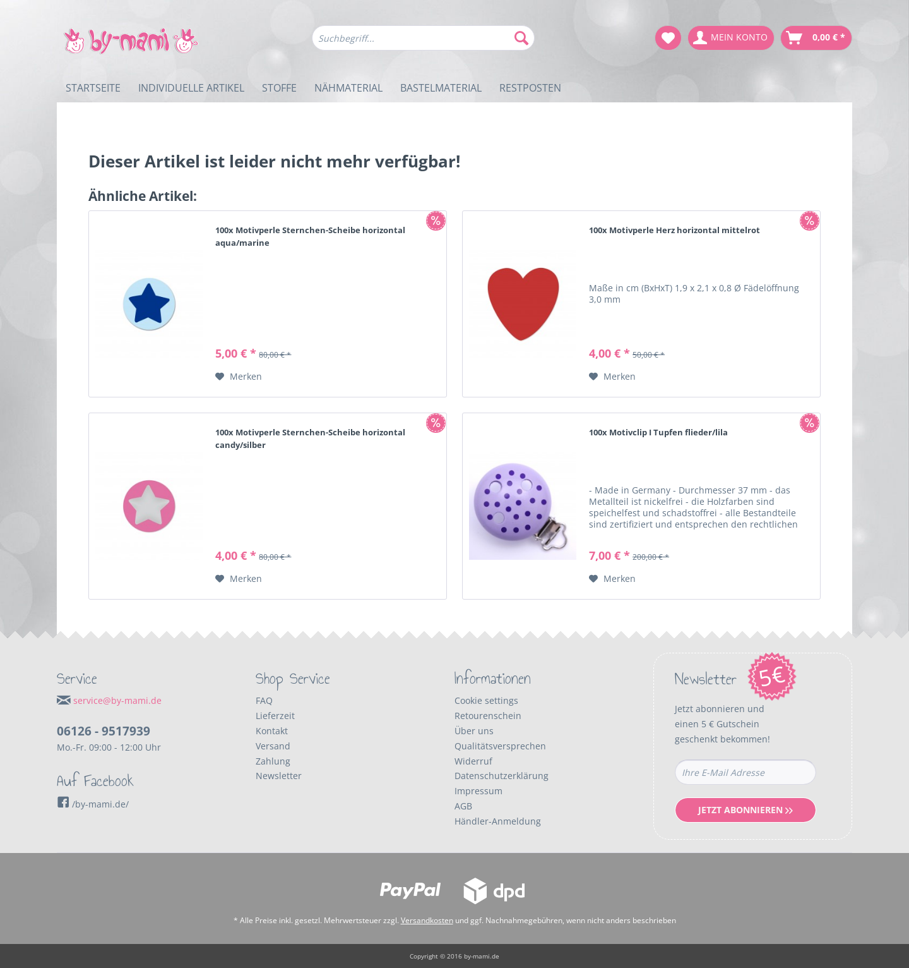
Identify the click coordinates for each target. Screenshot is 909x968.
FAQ (264, 700)
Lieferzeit (275, 716)
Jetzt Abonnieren (745, 810)
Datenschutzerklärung (501, 776)
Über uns (474, 731)
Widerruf (473, 761)
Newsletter (279, 776)
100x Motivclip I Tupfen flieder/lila (658, 432)
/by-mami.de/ (93, 804)
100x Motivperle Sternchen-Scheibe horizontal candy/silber (310, 439)
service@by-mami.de (117, 700)
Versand (273, 746)
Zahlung (273, 761)
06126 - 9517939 (103, 731)
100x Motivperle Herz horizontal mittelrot (674, 230)
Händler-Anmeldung (497, 821)
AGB (463, 806)
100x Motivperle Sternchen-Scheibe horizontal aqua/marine (310, 236)
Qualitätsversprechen (500, 746)
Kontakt (272, 731)
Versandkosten (427, 920)
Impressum (478, 791)
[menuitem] (423, 44)
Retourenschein (487, 716)
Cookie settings (486, 700)
